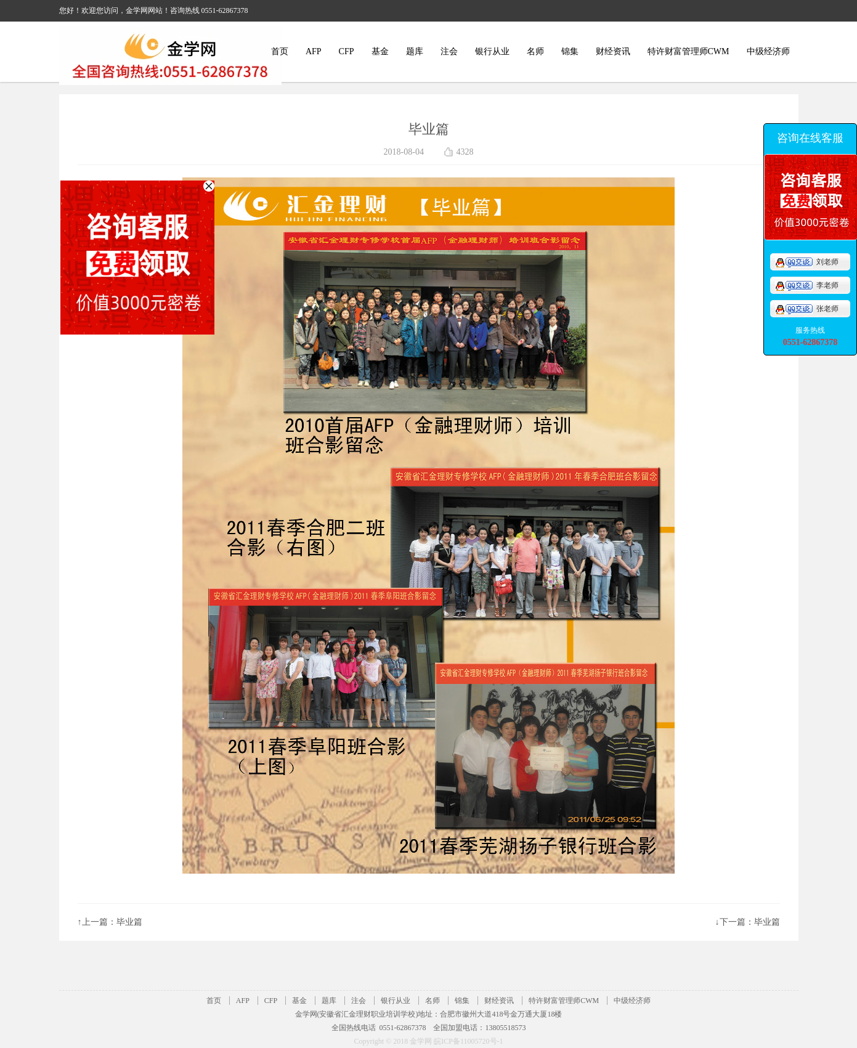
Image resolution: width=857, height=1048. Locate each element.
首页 (279, 51)
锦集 (570, 51)
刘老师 (807, 262)
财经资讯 (613, 51)
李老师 (807, 285)
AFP (314, 51)
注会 (449, 51)
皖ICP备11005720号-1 (468, 1041)
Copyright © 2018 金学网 (394, 1041)
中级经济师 (768, 51)
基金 (380, 51)
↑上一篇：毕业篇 (110, 922)
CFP (346, 51)
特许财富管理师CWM (688, 51)
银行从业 (492, 51)
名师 (535, 51)
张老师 (807, 308)
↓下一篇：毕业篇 (747, 922)
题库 (414, 51)
